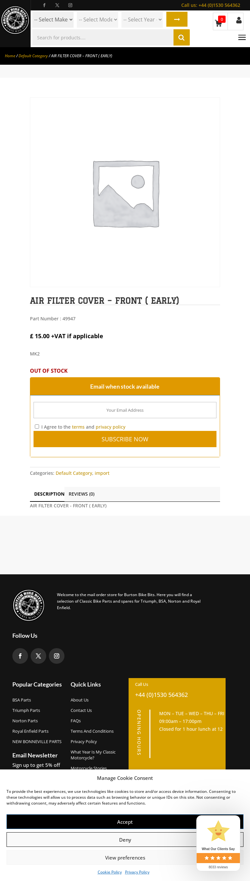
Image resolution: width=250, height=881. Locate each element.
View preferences (125, 857)
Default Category (33, 56)
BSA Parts (21, 700)
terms (78, 427)
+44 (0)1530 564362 (210, 5)
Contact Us (81, 710)
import (102, 473)
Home (10, 56)
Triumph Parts (26, 710)
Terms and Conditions (92, 731)
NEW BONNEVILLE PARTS (37, 741)
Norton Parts (25, 721)
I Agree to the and (80, 427)
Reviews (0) (81, 494)
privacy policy (110, 427)
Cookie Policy (110, 872)
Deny (125, 839)
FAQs (76, 721)
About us (80, 700)
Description (49, 494)
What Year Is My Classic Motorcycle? (93, 755)
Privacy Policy (137, 872)
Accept (125, 822)
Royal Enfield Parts (30, 731)
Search (176, 19)
